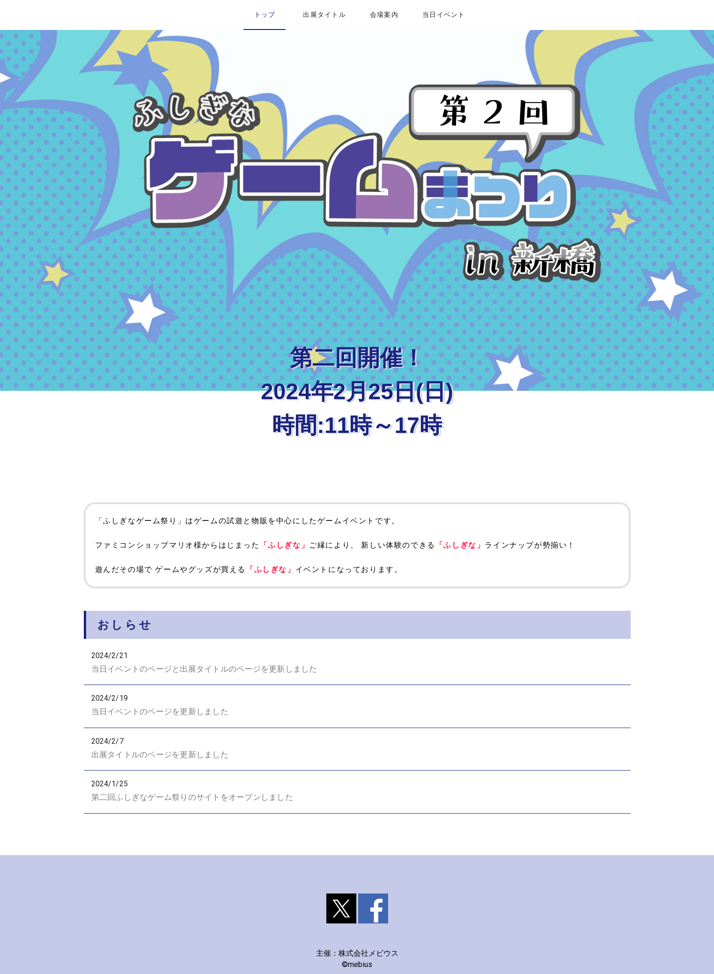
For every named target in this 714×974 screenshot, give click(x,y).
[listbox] (357, 728)
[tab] (264, 15)
